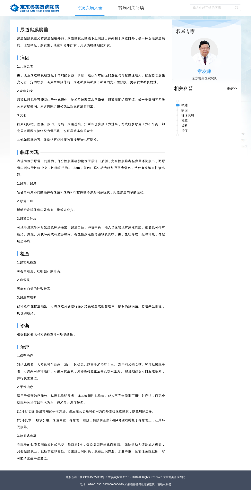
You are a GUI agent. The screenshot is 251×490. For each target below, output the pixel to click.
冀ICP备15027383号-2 (94, 477)
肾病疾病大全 (90, 7)
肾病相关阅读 (131, 7)
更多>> (232, 88)
